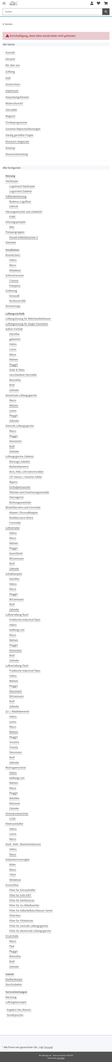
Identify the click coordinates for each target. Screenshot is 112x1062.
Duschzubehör (13, 984)
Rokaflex (14, 798)
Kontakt (10, 52)
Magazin (10, 116)
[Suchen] (52, 11)
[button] (92, 3)
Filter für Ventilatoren (21, 900)
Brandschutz (12, 255)
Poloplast (14, 285)
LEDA (12, 818)
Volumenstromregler (17, 859)
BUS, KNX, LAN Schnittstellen (26, 471)
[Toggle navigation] (4, 2)
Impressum (11, 90)
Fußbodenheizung (15, 196)
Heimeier (10, 242)
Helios (13, 260)
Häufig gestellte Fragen (19, 135)
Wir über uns (12, 65)
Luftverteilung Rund (16, 614)
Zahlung (10, 71)
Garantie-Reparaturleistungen (22, 129)
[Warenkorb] (105, 3)
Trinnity (13, 747)
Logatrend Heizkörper (22, 186)
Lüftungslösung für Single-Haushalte (26, 324)
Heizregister (16, 497)
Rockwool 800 (17, 301)
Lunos (12, 349)
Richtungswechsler (20, 502)
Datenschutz (12, 84)
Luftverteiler (12, 528)
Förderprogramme (16, 122)
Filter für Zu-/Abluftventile (24, 905)
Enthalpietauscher (19, 487)
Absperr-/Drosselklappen (23, 512)
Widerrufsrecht (14, 103)
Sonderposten (15, 1015)
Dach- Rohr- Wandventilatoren (23, 844)
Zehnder (14, 390)
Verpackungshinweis (17, 97)
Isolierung (11, 290)
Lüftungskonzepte (15, 1002)
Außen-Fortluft (13, 329)
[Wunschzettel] (98, 3)
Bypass (13, 482)
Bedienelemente (18, 466)
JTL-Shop (60, 1058)
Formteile (15, 522)
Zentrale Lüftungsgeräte (19, 425)
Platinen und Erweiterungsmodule (29, 492)
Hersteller (11, 109)
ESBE (12, 216)
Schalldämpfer (13, 574)
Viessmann (15, 441)
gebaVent (14, 339)
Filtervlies (15, 915)
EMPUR (13, 206)
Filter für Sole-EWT (20, 895)
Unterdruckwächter (16, 813)
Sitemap (10, 148)
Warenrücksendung (16, 154)
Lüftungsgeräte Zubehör (19, 456)
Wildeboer (15, 270)
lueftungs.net (17, 630)
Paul (11, 946)
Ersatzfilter (12, 885)
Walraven (14, 803)
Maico (12, 265)
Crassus (13, 280)
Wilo (11, 227)
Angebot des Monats (19, 1009)
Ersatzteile (11, 936)
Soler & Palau (17, 370)
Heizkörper (11, 181)
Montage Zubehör (19, 461)
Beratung (10, 997)
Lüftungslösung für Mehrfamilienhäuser (28, 318)
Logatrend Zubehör (20, 191)
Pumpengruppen (15, 232)
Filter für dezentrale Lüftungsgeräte (30, 931)
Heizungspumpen (15, 222)
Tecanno (14, 742)
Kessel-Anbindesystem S (23, 237)
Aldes (12, 864)
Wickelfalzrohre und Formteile (22, 507)
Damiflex (14, 334)
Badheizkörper (13, 979)
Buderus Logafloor (20, 201)
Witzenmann (16, 558)
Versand (10, 59)
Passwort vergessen (17, 141)
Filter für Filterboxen (21, 920)
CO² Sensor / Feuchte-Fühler (25, 477)
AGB (8, 78)
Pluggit (13, 364)
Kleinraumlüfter (14, 823)
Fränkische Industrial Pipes (24, 619)
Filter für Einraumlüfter (22, 890)
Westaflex (15, 380)
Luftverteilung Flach (16, 665)
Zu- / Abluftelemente (17, 711)
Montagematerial (15, 767)
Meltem (13, 359)
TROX (12, 874)
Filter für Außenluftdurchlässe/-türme (30, 910)
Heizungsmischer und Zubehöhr (23, 211)
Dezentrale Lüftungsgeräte (21, 395)
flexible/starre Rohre (21, 517)
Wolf (12, 385)
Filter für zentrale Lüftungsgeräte (28, 926)
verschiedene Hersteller (23, 375)
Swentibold (15, 553)
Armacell (14, 296)
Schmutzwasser (14, 275)
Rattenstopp (12, 306)
